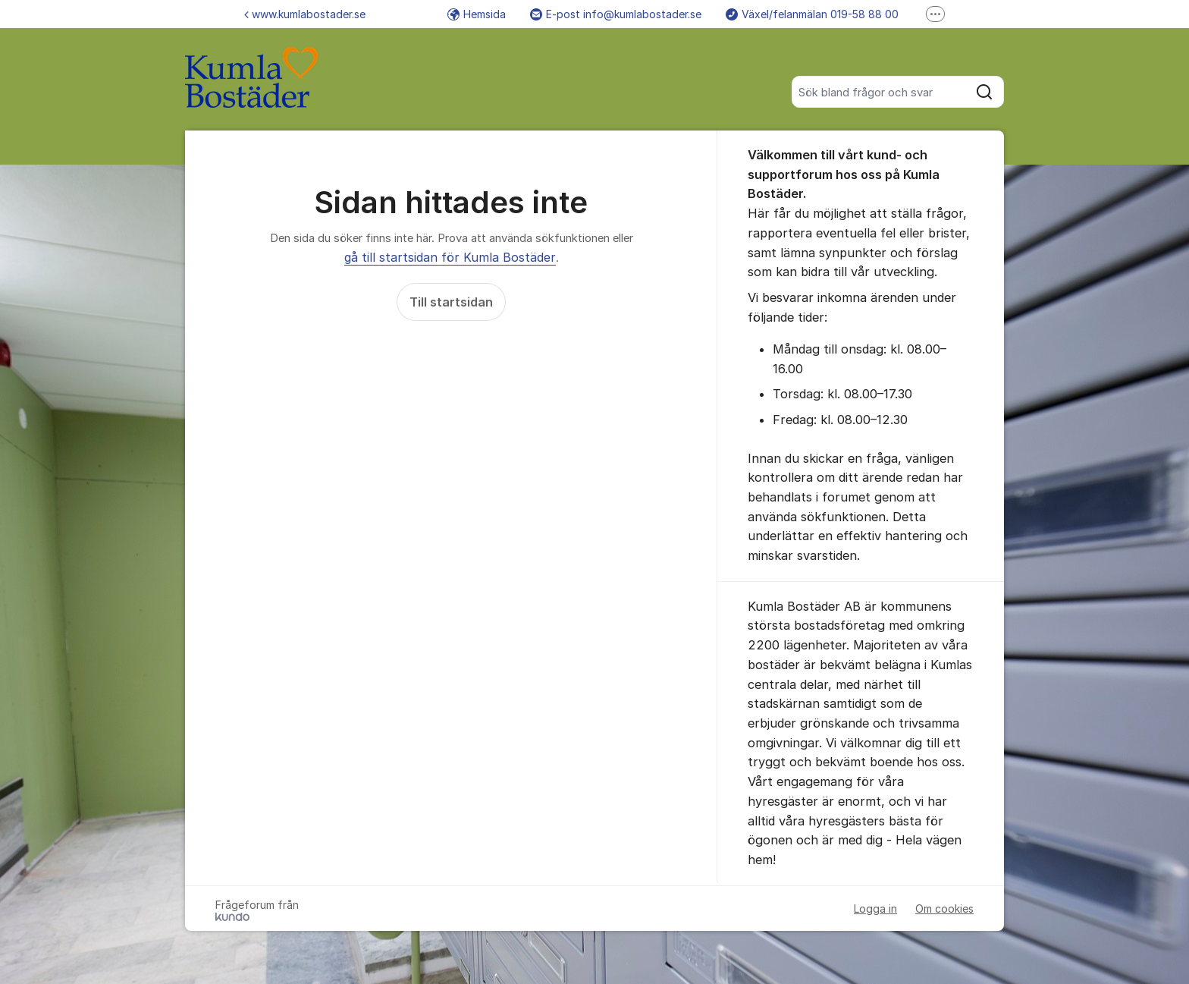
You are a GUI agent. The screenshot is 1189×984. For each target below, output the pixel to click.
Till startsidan (451, 302)
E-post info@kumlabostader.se (615, 14)
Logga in (875, 908)
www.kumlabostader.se (304, 14)
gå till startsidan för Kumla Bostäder (450, 257)
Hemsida (476, 14)
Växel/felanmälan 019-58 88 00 (812, 14)
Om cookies (944, 908)
